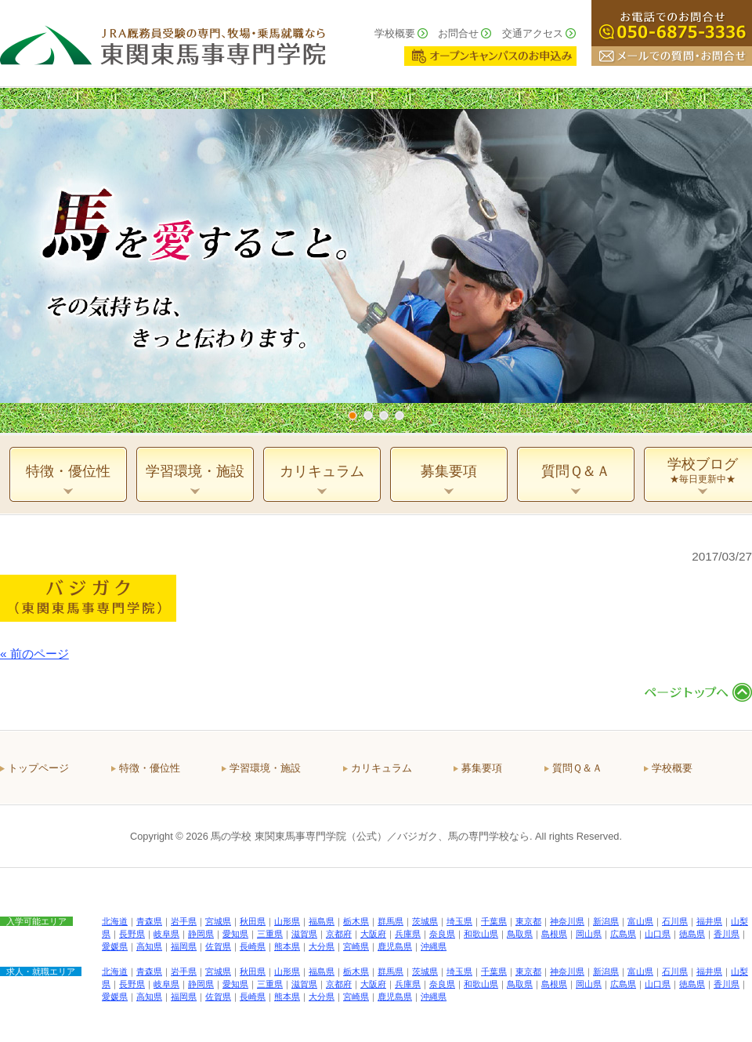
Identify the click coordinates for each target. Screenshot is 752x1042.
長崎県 (253, 946)
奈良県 (442, 934)
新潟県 (606, 921)
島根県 (554, 934)
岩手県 (184, 921)
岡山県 (589, 934)
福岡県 (184, 946)
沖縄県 (433, 946)
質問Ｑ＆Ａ (577, 768)
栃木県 (356, 921)
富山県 (640, 921)
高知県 (149, 946)
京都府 (339, 934)
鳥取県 (520, 934)
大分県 (321, 946)
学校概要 (394, 33)
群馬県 (390, 921)
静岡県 (201, 934)
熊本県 (287, 946)
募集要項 (481, 768)
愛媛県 (115, 946)
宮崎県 (356, 946)
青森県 (149, 921)
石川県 (675, 921)
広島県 (623, 934)
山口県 (658, 934)
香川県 (726, 934)
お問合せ (458, 33)
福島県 (321, 921)
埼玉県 (459, 921)
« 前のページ (34, 653)
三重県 (270, 934)
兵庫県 (408, 934)
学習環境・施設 (265, 768)
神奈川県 (567, 921)
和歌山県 (481, 934)
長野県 (132, 934)
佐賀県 (218, 946)
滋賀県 (304, 934)
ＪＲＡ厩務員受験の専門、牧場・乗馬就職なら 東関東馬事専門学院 (163, 43)
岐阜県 (166, 934)
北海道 (115, 921)
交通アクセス (532, 33)
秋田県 (253, 921)
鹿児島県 (395, 946)
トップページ (38, 768)
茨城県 (425, 921)
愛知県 (235, 934)
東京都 (528, 921)
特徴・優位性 (149, 768)
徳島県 (692, 934)
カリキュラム (381, 768)
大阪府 (373, 934)
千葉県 (494, 921)
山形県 (287, 921)
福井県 (709, 921)
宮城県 (218, 921)
